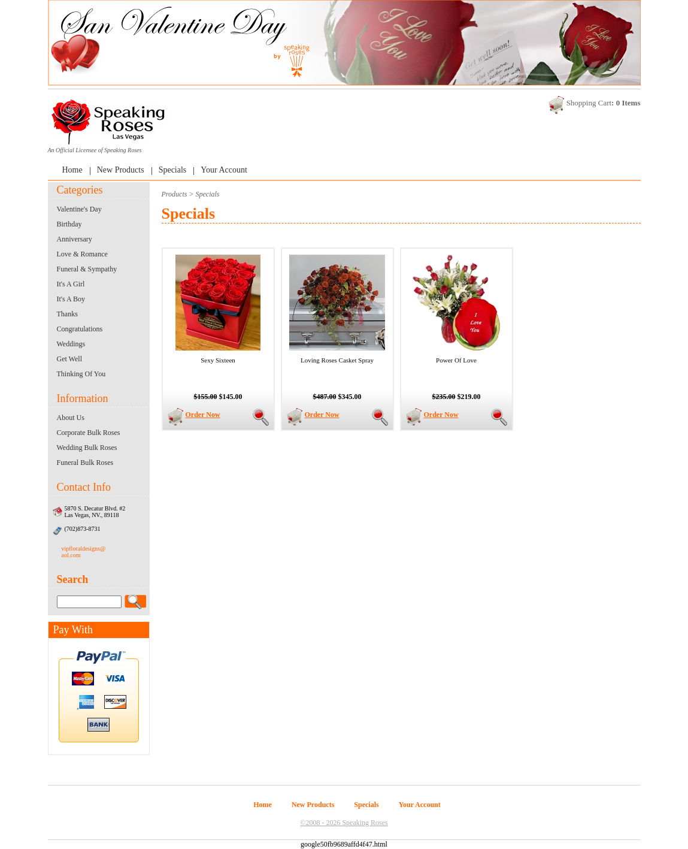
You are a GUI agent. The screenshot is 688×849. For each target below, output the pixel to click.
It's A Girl (71, 284)
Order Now (203, 414)
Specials (173, 169)
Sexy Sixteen (218, 360)
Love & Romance (82, 254)
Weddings (71, 344)
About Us (70, 417)
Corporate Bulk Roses (88, 432)
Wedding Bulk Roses (87, 447)
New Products (120, 169)
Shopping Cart (588, 102)
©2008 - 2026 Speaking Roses (343, 822)
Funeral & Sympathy (87, 269)
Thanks (67, 314)
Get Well (69, 359)
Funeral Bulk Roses (85, 462)
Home (72, 169)
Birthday (69, 224)
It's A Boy (71, 299)
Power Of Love (456, 360)
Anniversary (74, 239)
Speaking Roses (123, 150)
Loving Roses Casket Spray (337, 360)
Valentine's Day (79, 209)
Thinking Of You (81, 374)
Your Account (224, 169)
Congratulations (80, 329)
